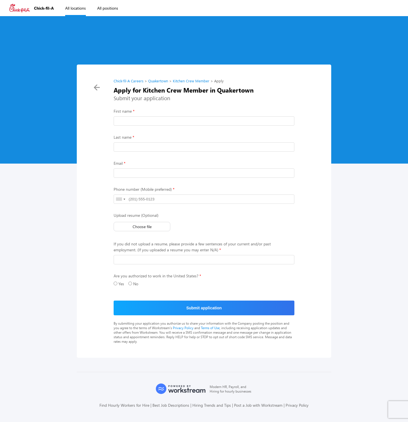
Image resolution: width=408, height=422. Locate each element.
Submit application (204, 308)
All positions (107, 8)
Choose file (142, 226)
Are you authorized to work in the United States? (156, 276)
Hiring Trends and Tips (211, 405)
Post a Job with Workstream (258, 405)
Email (118, 163)
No (133, 283)
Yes (119, 283)
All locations (75, 8)
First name (123, 111)
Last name (122, 137)
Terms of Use (210, 327)
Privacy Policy (183, 327)
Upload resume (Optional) (136, 215)
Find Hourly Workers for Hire (124, 405)
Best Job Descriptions (170, 405)
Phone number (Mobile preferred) (143, 189)
